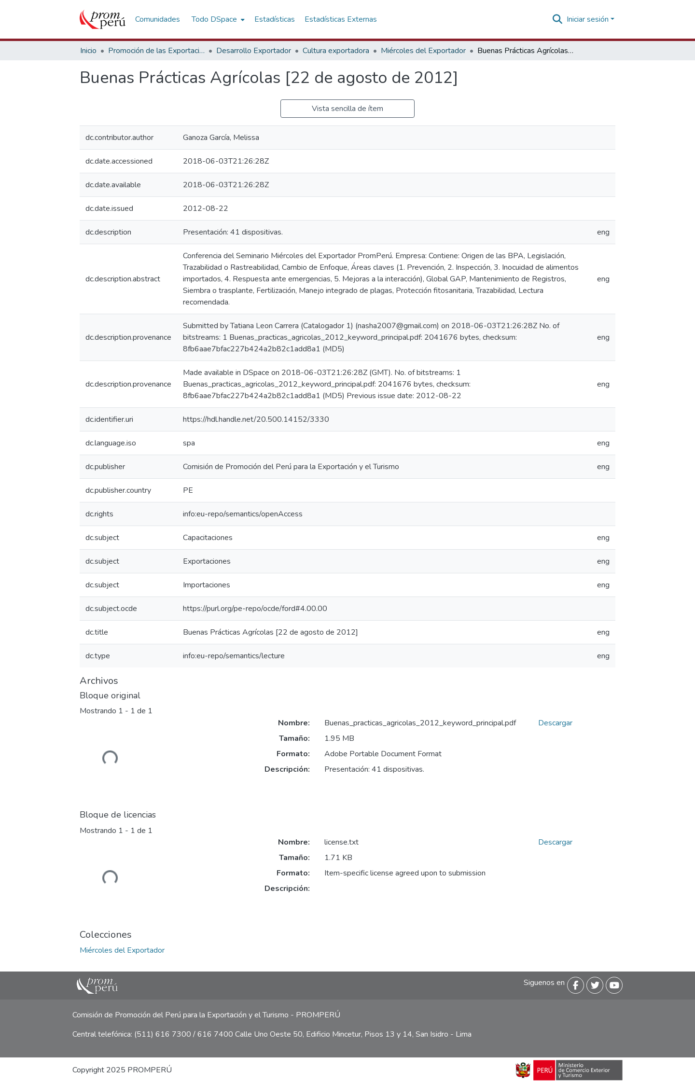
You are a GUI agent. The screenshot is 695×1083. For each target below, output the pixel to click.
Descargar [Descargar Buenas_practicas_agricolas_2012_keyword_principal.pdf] (555, 723)
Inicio (88, 50)
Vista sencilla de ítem (347, 108)
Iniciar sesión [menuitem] (588, 19)
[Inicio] (102, 19)
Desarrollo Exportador (253, 50)
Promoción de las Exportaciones (156, 50)
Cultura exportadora (336, 50)
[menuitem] (217, 19)
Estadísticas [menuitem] (274, 19)
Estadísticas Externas (341, 19)
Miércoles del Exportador (423, 50)
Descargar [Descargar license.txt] (555, 842)
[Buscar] (558, 19)
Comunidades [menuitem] (157, 19)
